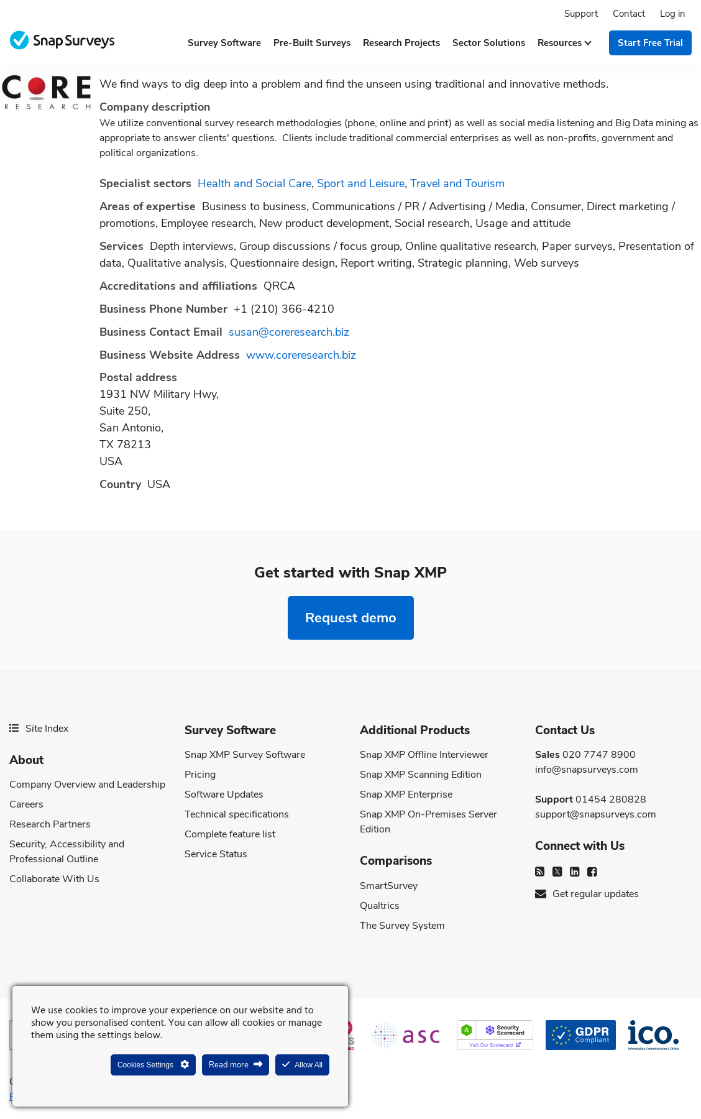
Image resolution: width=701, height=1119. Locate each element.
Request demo (350, 617)
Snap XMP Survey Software (245, 755)
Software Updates (224, 794)
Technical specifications (237, 814)
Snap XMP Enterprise (406, 794)
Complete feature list (230, 834)
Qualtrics (380, 906)
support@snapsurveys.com (595, 814)
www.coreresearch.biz (301, 355)
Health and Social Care (254, 183)
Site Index (38, 728)
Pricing (200, 774)
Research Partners (50, 824)
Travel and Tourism (457, 183)
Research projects (401, 43)
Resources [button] (564, 42)
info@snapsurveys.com (586, 769)
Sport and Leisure (361, 183)
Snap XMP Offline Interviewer (424, 755)
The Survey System (402, 925)
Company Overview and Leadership (87, 784)
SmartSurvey (389, 886)
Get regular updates (587, 894)
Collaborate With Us (54, 879)
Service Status (216, 854)
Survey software (224, 43)
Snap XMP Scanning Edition (421, 774)
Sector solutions (488, 43)
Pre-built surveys (311, 43)
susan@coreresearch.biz (289, 332)
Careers (26, 804)
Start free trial (650, 43)
